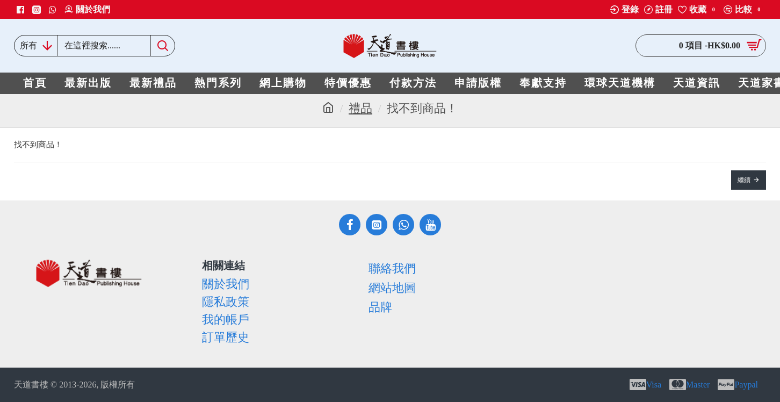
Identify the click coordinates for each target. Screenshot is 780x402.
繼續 (744, 180)
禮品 (360, 108)
